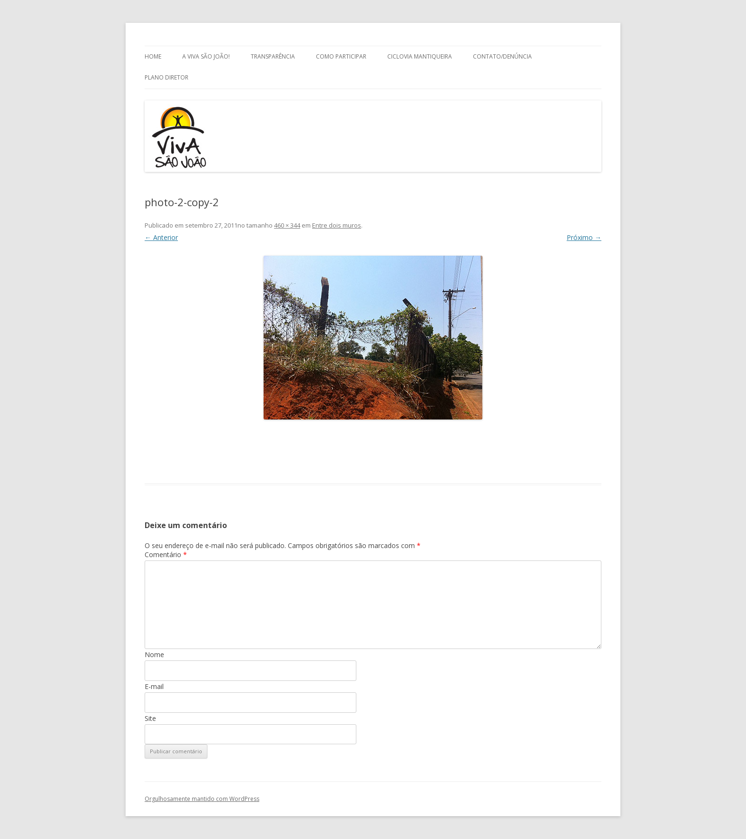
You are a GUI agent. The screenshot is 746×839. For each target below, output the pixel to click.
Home (153, 56)
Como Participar (341, 56)
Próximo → (584, 237)
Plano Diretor (166, 77)
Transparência (273, 56)
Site (150, 718)
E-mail (154, 686)
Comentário (166, 554)
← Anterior (161, 237)
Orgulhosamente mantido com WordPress (202, 799)
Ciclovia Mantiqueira (419, 56)
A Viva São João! (206, 56)
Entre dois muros (336, 225)
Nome (154, 654)
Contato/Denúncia (502, 56)
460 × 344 (287, 225)
